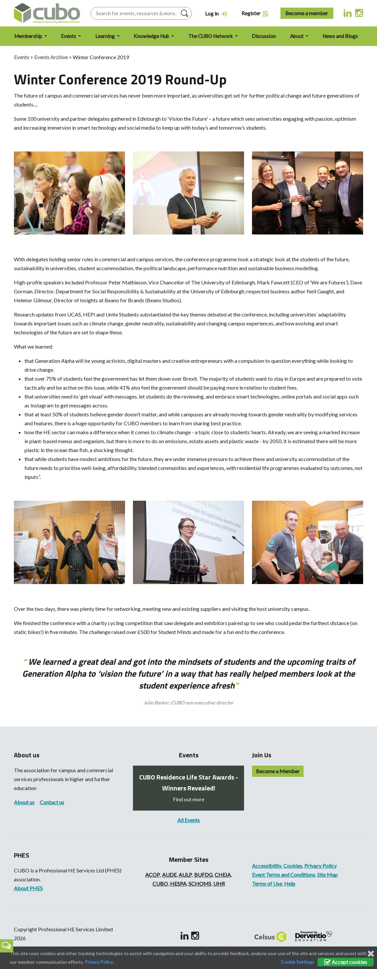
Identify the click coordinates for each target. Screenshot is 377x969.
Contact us (52, 802)
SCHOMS (199, 883)
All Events (188, 820)
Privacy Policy (320, 866)
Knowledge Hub (152, 36)
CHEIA (223, 874)
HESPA (178, 883)
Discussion (264, 36)
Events (69, 36)
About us (24, 802)
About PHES (28, 888)
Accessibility (266, 866)
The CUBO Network (211, 36)
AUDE (169, 874)
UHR (219, 883)
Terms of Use (267, 883)
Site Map (327, 874)
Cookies (292, 866)
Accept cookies (345, 962)
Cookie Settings (297, 962)
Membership (28, 36)
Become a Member (278, 771)
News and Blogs (340, 36)
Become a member (306, 13)
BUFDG (203, 874)
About (297, 36)
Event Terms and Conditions (283, 874)
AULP (185, 874)
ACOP (152, 874)
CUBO (160, 883)
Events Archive (51, 57)
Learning (105, 36)
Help (289, 883)
